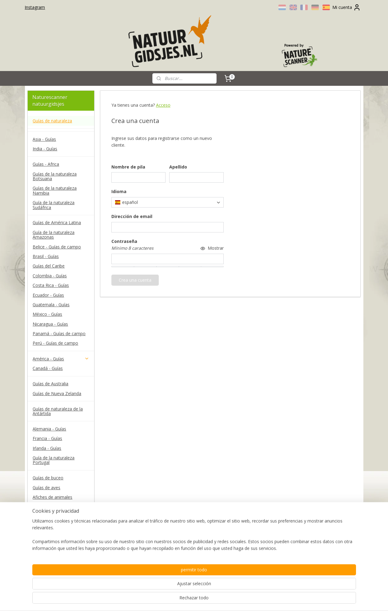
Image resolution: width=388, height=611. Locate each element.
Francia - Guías (47, 438)
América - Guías (61, 359)
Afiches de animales (52, 497)
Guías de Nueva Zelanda (57, 393)
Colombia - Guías (50, 276)
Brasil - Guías (46, 256)
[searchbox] (167, 202)
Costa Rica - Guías (51, 285)
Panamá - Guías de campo (59, 333)
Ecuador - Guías (48, 295)
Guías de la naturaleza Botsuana (55, 176)
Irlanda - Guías (47, 448)
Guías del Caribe (49, 266)
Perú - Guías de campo (55, 343)
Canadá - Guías (48, 368)
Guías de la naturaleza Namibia (55, 190)
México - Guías (47, 314)
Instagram (35, 7)
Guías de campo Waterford (59, 507)
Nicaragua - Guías (50, 324)
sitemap (171, 599)
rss (184, 599)
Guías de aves (46, 487)
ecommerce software (208, 599)
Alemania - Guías (49, 429)
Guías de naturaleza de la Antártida (58, 411)
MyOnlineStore (262, 599)
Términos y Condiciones (57, 532)
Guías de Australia (50, 384)
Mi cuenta (346, 7)
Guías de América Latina (57, 222)
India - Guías (45, 149)
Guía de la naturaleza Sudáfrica (53, 205)
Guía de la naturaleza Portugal (53, 460)
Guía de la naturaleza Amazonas (53, 234)
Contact (40, 522)
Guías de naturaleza (52, 121)
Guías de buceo (48, 478)
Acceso (163, 105)
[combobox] (167, 202)
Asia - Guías (44, 139)
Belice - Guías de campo (57, 247)
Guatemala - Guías (51, 304)
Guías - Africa (46, 164)
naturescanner (45, 567)
